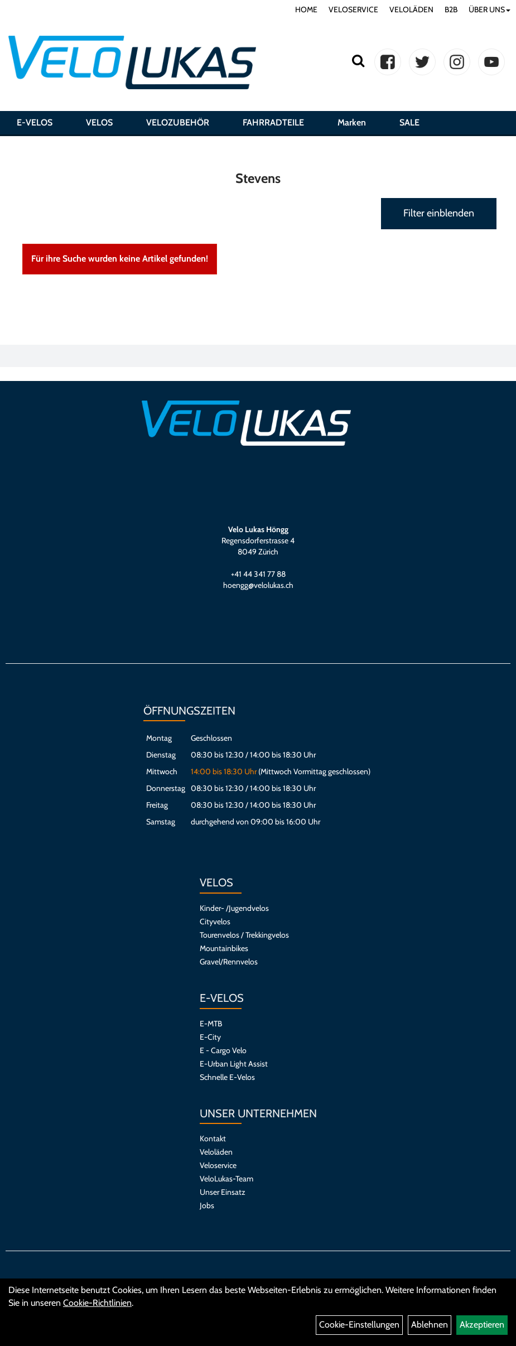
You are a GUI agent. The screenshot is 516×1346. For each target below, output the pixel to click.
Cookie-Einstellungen (359, 1324)
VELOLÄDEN (411, 9)
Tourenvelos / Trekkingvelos (244, 935)
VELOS (99, 124)
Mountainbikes (224, 948)
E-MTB (211, 1024)
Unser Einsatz (222, 1192)
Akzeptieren (482, 1324)
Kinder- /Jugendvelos (234, 908)
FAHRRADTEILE (273, 124)
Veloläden (216, 1152)
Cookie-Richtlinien (97, 1302)
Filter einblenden (438, 213)
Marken (351, 124)
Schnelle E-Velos (227, 1077)
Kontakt (213, 1138)
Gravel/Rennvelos (229, 962)
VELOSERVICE (353, 9)
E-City (210, 1037)
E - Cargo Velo (223, 1050)
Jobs (207, 1205)
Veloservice (218, 1165)
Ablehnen (429, 1324)
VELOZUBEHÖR (177, 124)
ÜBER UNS (489, 9)
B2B (451, 9)
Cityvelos (215, 921)
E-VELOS (34, 124)
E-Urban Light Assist (234, 1064)
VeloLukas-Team (226, 1179)
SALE (409, 124)
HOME (306, 9)
